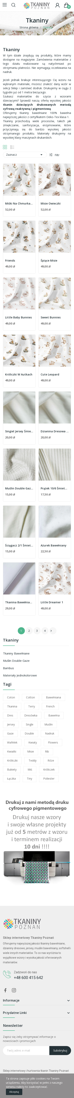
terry (31, 706)
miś (30, 769)
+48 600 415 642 (28, 977)
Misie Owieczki (51, 203)
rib (47, 751)
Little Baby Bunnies (18, 317)
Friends (10, 260)
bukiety (12, 769)
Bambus (8, 668)
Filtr (56, 155)
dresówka (30, 715)
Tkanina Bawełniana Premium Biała (19, 602)
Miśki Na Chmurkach (19, 203)
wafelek (12, 742)
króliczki (12, 760)
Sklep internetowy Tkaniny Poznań (28, 938)
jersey (11, 724)
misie (30, 751)
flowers (53, 742)
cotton (30, 697)
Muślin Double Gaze (16, 661)
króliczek (49, 769)
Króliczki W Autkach (18, 374)
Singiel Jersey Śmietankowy (19, 431)
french (50, 706)
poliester (48, 778)
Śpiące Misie (49, 260)
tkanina (12, 706)
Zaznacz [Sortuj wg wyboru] (25, 154)
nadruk (49, 733)
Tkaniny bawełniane (16, 653)
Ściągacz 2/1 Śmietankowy (19, 545)
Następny (51, 631)
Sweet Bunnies (51, 317)
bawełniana (53, 697)
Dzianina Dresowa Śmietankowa (55, 431)
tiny (29, 778)
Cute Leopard (50, 374)
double (29, 733)
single (29, 724)
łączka (11, 778)
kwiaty (32, 742)
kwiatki (11, 751)
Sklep (14, 88)
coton (11, 697)
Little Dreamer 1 (52, 602)
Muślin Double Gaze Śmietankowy (19, 488)
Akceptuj (14, 1091)
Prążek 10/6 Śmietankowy (55, 488)
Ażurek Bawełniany (54, 545)
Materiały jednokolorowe (20, 675)
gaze (10, 733)
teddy (33, 760)
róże (51, 760)
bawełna (54, 715)
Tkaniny (11, 640)
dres (10, 715)
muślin (48, 724)
